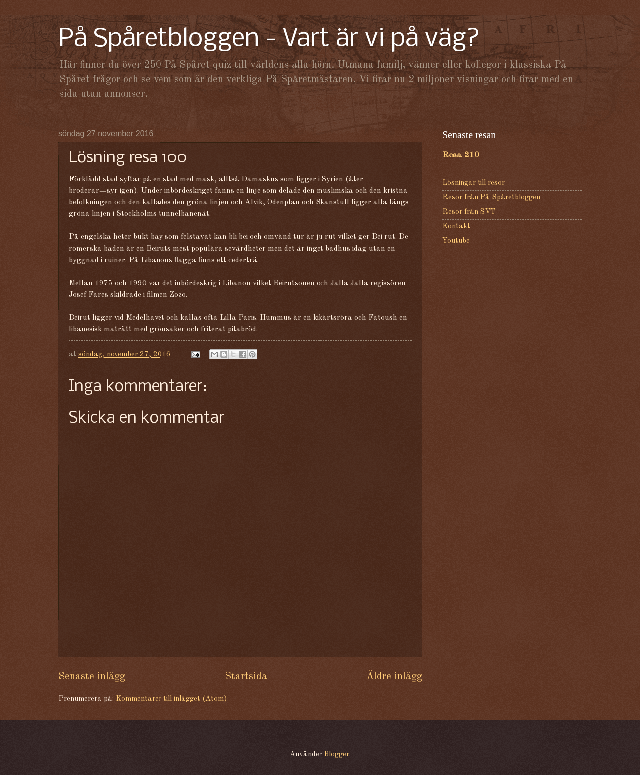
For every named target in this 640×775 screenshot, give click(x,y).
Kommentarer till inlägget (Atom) (171, 699)
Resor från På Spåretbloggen (491, 197)
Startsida (246, 676)
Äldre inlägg (394, 676)
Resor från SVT (469, 212)
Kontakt (456, 226)
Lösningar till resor (473, 183)
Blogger (336, 754)
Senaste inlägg (91, 676)
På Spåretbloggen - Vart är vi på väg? (269, 39)
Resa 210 (460, 155)
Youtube (456, 241)
